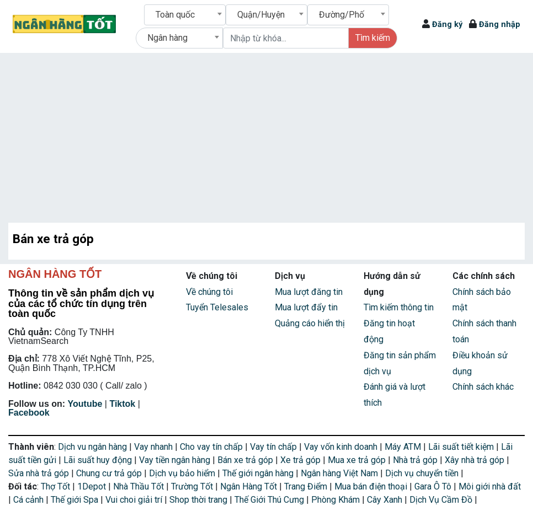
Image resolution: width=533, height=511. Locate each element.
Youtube (85, 403)
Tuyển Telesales (217, 307)
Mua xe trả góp (358, 460)
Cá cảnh (29, 499)
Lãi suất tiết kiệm (462, 447)
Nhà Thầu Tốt (139, 486)
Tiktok (122, 403)
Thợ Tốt (56, 486)
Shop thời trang (199, 499)
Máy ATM (404, 447)
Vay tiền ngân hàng (175, 460)
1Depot (92, 486)
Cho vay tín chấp (212, 447)
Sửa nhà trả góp (39, 473)
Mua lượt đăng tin (309, 292)
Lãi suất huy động (98, 460)
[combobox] (185, 14)
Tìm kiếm (372, 38)
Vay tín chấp (274, 447)
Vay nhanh (154, 447)
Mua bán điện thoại (371, 486)
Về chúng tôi (209, 292)
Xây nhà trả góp (476, 460)
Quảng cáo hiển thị (310, 323)
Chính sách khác (483, 386)
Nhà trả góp (416, 460)
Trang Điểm (306, 486)
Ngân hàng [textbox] (167, 38)
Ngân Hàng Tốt (249, 486)
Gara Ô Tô (434, 486)
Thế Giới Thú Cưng (270, 499)
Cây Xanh (385, 499)
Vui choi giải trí (134, 499)
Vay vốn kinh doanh (342, 447)
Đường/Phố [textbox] (341, 14)
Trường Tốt (193, 486)
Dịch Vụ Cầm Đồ (442, 499)
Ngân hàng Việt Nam (340, 473)
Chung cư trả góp (110, 473)
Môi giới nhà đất (490, 486)
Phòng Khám (336, 499)
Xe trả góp (301, 460)
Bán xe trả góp (246, 460)
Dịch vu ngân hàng (93, 447)
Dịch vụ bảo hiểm (183, 473)
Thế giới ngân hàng (259, 473)
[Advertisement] (266, 135)
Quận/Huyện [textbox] (261, 14)
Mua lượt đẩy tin (306, 307)
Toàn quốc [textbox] (175, 14)
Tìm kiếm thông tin (399, 307)
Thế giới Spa (75, 499)
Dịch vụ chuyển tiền (423, 473)
